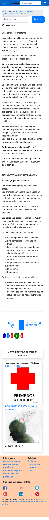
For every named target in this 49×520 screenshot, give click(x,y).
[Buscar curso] (30, 3)
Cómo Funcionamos (12, 461)
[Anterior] (12, 325)
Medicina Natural (11, 14)
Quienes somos (10, 464)
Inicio (4, 11)
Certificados (9, 467)
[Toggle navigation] (4, 3)
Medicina (30, 11)
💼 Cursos (13, 11)
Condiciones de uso (15, 502)
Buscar (38, 19)
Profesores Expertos (12, 470)
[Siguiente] (33, 325)
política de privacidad (30, 502)
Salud (22, 11)
